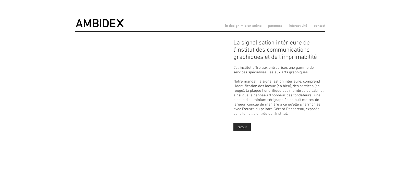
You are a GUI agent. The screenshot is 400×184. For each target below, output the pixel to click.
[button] (149, 90)
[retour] (242, 127)
